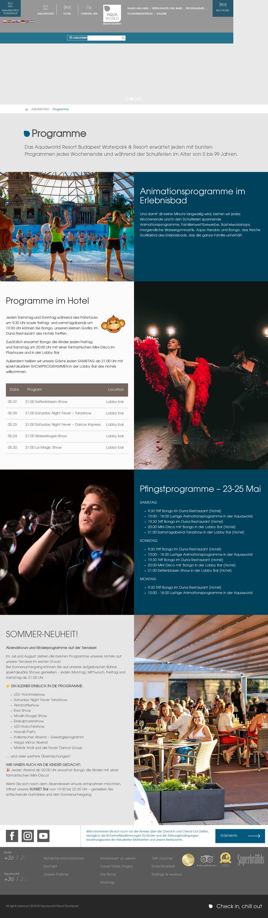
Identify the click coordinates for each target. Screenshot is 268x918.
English (27, 21)
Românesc (9, 21)
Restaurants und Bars (184, 8)
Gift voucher (162, 859)
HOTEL (85, 14)
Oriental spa (106, 14)
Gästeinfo (228, 836)
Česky (18, 21)
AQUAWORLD (63, 14)
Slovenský (14, 21)
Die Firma (108, 875)
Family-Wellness (155, 8)
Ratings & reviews (167, 875)
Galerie (179, 14)
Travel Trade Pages (116, 867)
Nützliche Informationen (64, 859)
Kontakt (50, 867)
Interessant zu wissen (118, 859)
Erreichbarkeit (163, 867)
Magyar (32, 21)
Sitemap (107, 883)
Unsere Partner (56, 875)
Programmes (212, 8)
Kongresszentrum (157, 14)
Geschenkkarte (99, 22)
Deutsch (23, 21)
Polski (5, 21)
